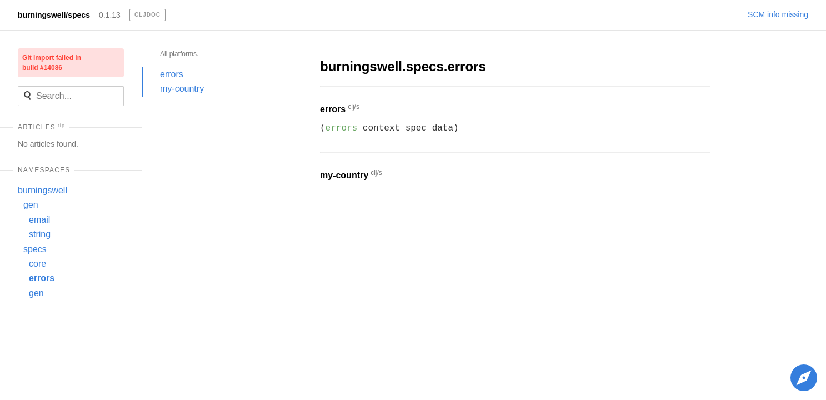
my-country (182, 88)
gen (30, 204)
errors (41, 278)
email (39, 219)
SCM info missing (778, 14)
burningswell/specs (54, 15)
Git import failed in (51, 63)
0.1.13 (110, 15)
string (40, 234)
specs (35, 249)
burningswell (42, 190)
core (37, 263)
